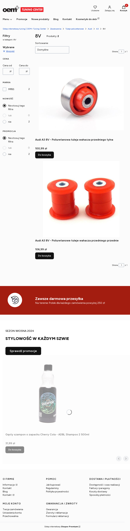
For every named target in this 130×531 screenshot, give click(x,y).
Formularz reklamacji (57, 516)
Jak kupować (53, 484)
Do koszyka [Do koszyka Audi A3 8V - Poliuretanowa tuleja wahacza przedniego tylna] (44, 154)
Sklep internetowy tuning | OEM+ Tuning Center (24, 29)
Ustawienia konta (12, 512)
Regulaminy (52, 488)
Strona (115, 51)
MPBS (11, 89)
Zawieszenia (55, 29)
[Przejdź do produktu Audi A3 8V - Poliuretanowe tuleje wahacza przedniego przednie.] (81, 199)
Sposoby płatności (99, 495)
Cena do (23, 65)
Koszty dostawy (98, 491)
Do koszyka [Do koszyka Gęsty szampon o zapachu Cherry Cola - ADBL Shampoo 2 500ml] (14, 449)
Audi (90, 29)
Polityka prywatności (57, 491)
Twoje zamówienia (13, 509)
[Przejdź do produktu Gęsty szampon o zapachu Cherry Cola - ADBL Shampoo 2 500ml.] (47, 393)
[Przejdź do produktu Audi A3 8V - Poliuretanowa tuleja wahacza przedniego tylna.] (81, 98)
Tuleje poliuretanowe (74, 29)
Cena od (7, 65)
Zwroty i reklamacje (57, 512)
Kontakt (7, 488)
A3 (97, 29)
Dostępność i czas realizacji (104, 484)
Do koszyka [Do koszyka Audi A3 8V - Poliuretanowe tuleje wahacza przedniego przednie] (44, 255)
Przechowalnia (10, 516)
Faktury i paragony (99, 488)
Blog (5, 491)
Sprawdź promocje (23, 351)
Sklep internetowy (61, 526)
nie (9, 121)
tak (10, 115)
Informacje (9, 484)
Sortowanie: (41, 43)
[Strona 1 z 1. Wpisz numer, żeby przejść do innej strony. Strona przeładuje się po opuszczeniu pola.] (121, 51)
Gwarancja (52, 509)
